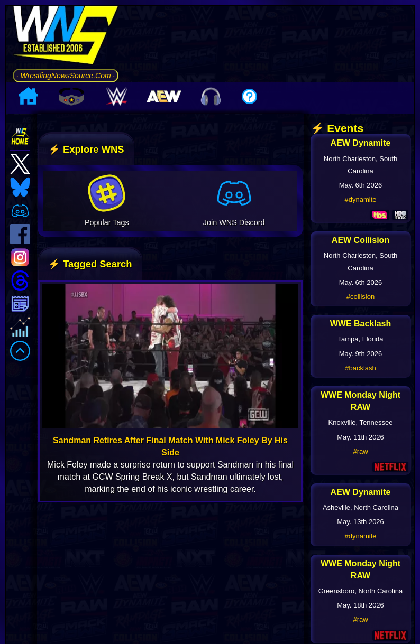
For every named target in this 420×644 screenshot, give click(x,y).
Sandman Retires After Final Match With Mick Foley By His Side (170, 537)
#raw (360, 542)
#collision (360, 388)
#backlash (360, 459)
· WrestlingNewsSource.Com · (65, 121)
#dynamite (361, 291)
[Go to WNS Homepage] (65, 82)
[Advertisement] (272, 88)
